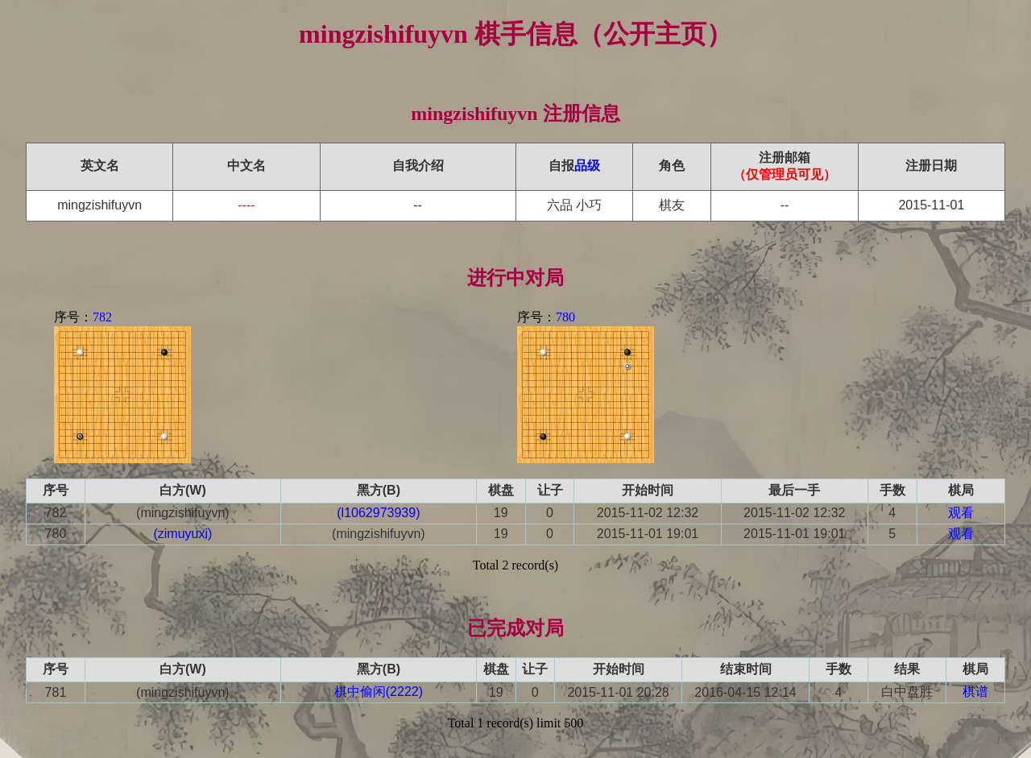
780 (565, 317)
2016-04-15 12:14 (745, 692)
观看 (961, 513)
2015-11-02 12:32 (647, 513)
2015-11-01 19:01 (647, 534)
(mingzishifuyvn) (183, 513)
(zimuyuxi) (182, 534)
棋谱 (975, 691)
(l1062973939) (378, 513)
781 (56, 692)
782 (102, 317)
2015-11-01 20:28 (618, 692)
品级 (587, 165)
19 (501, 513)
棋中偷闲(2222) (378, 691)
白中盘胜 (907, 691)
